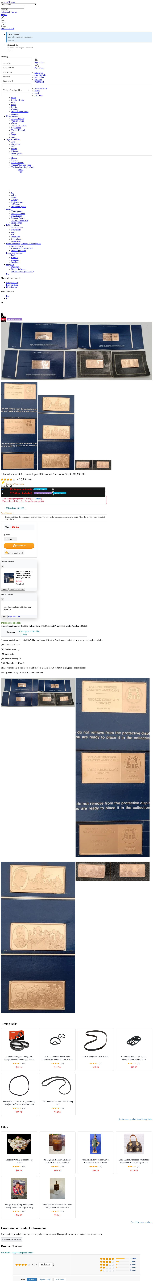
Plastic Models (17, 162)
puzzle (14, 149)
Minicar (14, 151)
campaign (7, 63)
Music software (12, 116)
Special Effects (17, 100)
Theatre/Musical (18, 130)
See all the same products (141, 1222)
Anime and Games (19, 125)
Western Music (17, 121)
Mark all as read (7, 28)
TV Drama (39, 95)
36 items (45, 1264)
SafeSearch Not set (9, 12)
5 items (133, 1261)
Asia (13, 137)
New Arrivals (8, 68)
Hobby (14, 158)
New (25, 489)
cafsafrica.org (9, 2)
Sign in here (39, 62)
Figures (14, 160)
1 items (133, 1267)
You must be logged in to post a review (17, 1253)
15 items (133, 1258)
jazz (13, 132)
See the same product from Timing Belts (135, 1119)
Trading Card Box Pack (21, 165)
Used (35, 493)
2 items (133, 1264)
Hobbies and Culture (19, 111)
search (4, 10)
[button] (76, 25)
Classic (14, 123)
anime (37, 91)
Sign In (4, 15)
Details (38, 499)
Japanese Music (17, 118)
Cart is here (39, 68)
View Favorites (14, 616)
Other (24, 635)
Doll (13, 146)
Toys (13, 142)
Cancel (4, 589)
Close (4, 617)
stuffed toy (15, 144)
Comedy (14, 109)
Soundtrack (16, 128)
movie (37, 93)
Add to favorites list (14, 552)
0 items (133, 1270)
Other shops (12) (15, 508)
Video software (41, 88)
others (13, 102)
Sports (14, 107)
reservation (7, 72)
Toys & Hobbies (13, 139)
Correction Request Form (11, 1239)
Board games (16, 153)
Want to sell (8, 81)
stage (13, 105)
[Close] (2, 566)
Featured (6, 77)
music (13, 98)
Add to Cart (19, 545)
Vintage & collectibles (12, 90)
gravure (14, 114)
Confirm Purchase (17, 589)
